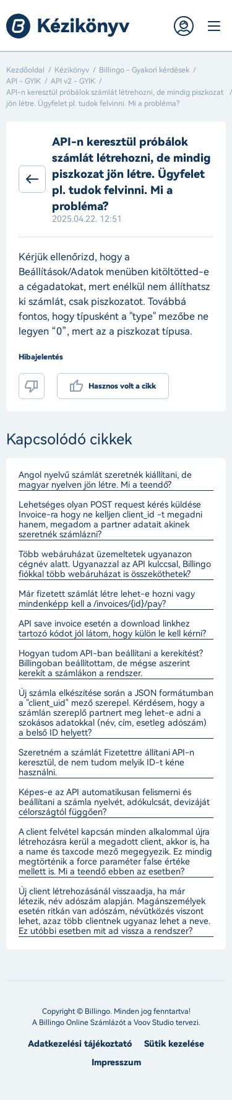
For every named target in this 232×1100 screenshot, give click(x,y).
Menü (213, 26)
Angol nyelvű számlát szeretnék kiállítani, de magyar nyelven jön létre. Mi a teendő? (105, 480)
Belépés (184, 26)
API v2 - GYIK (73, 81)
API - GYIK (23, 81)
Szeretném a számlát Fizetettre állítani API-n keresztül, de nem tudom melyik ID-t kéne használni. (106, 763)
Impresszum (116, 1062)
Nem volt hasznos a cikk (32, 386)
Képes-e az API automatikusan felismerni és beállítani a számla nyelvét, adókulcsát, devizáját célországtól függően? (114, 802)
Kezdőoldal (25, 70)
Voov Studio (154, 1022)
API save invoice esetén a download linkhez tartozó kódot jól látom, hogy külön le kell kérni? (112, 629)
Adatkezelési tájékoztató (80, 1044)
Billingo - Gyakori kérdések (144, 70)
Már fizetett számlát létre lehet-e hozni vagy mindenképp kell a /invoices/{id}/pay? (107, 599)
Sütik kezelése (174, 1044)
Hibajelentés (41, 357)
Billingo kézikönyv (68, 26)
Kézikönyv (71, 70)
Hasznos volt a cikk (122, 386)
